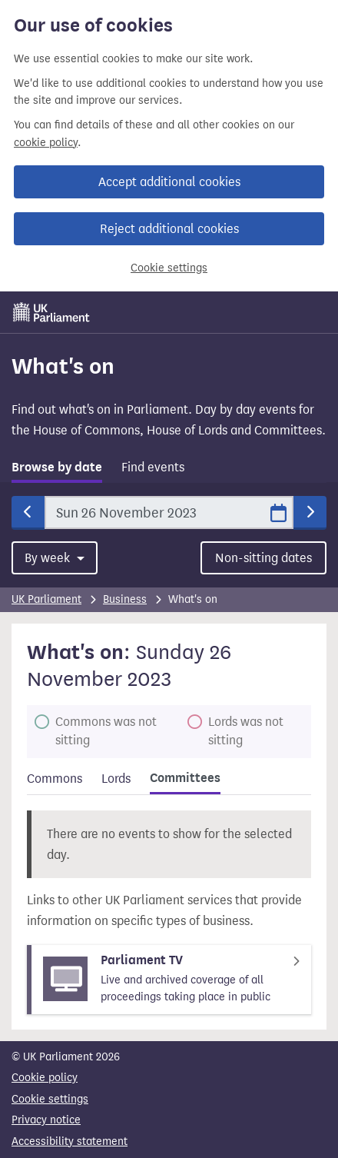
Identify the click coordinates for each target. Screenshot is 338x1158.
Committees (185, 778)
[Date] (169, 512)
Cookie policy (45, 1077)
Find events (152, 467)
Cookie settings (169, 268)
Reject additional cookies (169, 228)
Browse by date (57, 467)
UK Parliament (46, 599)
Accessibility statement (70, 1141)
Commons (54, 778)
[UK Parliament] (51, 312)
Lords (116, 778)
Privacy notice (46, 1119)
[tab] (57, 470)
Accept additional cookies (169, 182)
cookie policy (46, 142)
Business (125, 599)
